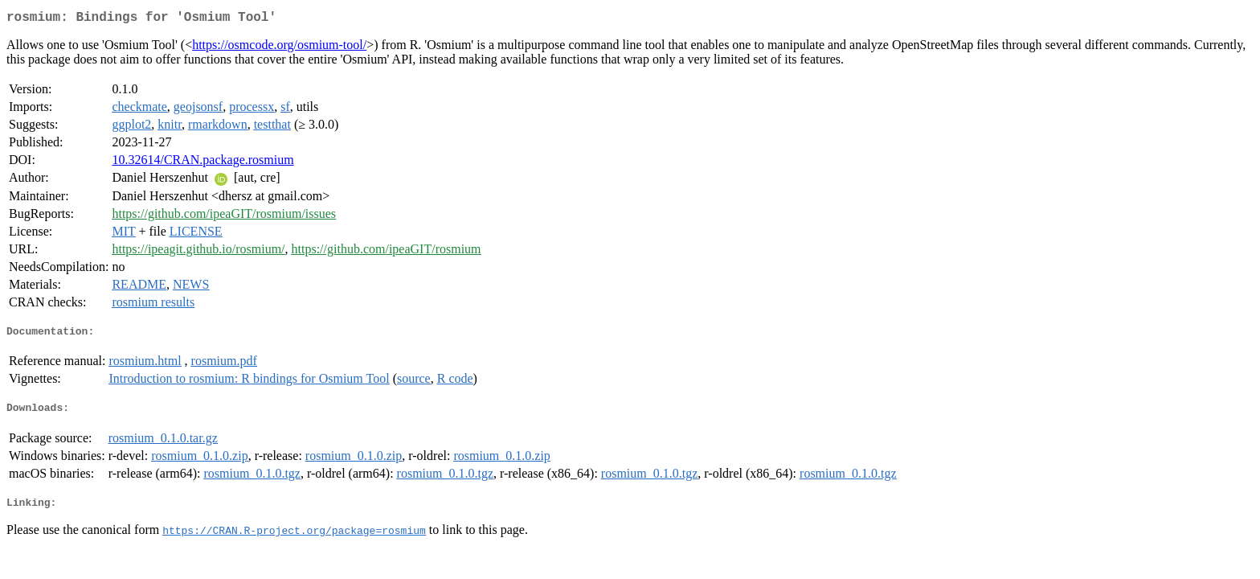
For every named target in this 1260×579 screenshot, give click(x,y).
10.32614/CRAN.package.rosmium (202, 163)
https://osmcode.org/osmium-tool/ (279, 48)
